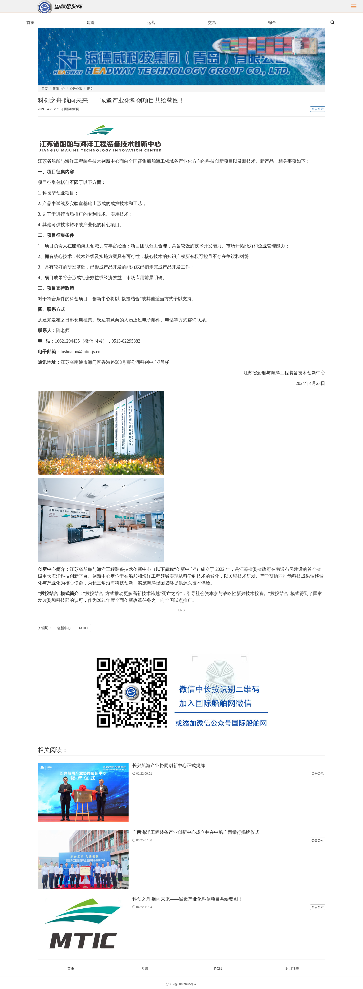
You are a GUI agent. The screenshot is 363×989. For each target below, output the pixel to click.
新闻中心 (59, 88)
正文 (90, 88)
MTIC (83, 628)
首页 (45, 88)
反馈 (144, 969)
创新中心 (64, 628)
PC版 (218, 969)
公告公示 (76, 88)
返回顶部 (292, 969)
